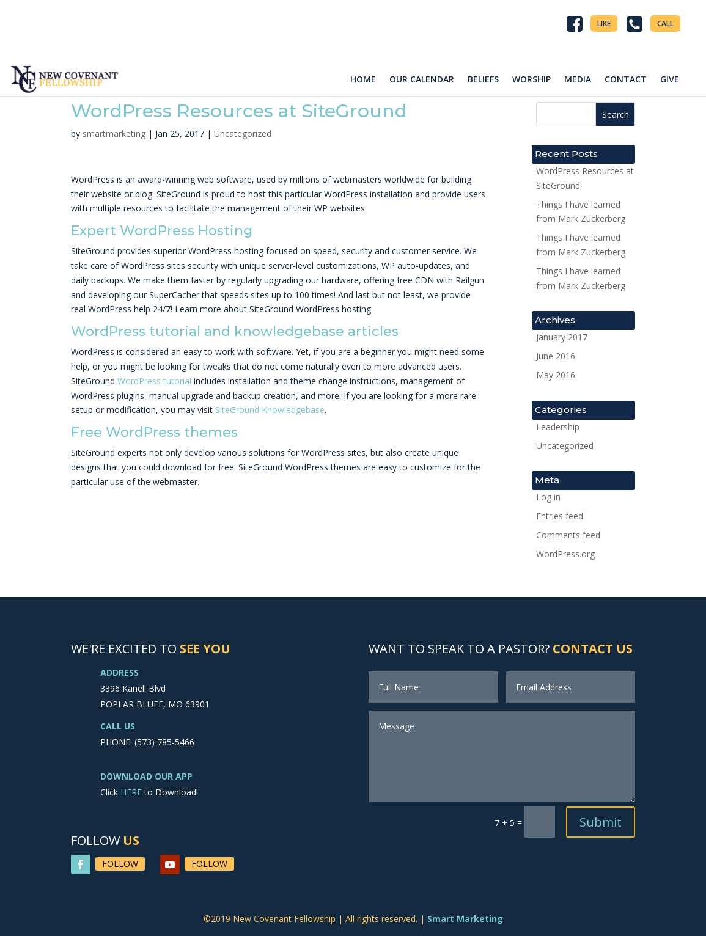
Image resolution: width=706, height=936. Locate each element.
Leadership (557, 427)
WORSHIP (531, 79)
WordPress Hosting (186, 230)
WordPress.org (565, 554)
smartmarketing (114, 133)
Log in (548, 497)
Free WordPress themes (154, 432)
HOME (363, 79)
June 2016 (555, 356)
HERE (131, 792)
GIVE (669, 79)
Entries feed (559, 516)
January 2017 (561, 337)
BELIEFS (483, 79)
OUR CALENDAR (421, 79)
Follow (120, 863)
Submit (600, 822)
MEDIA (577, 79)
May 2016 (555, 375)
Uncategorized (242, 133)
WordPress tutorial (154, 381)
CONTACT (626, 79)
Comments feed (568, 535)
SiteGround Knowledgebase (270, 409)
